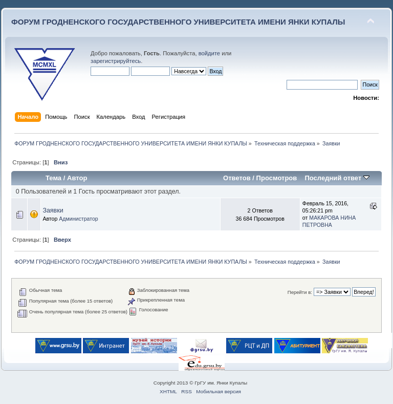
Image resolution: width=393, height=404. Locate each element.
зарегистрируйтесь (116, 61)
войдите (209, 53)
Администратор (78, 219)
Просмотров (276, 178)
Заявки (52, 210)
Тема (53, 178)
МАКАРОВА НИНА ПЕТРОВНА (329, 221)
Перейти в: (300, 292)
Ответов (237, 178)
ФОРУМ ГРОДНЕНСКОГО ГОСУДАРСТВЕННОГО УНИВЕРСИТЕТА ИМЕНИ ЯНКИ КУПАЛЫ (178, 21)
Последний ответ (336, 178)
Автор (77, 178)
